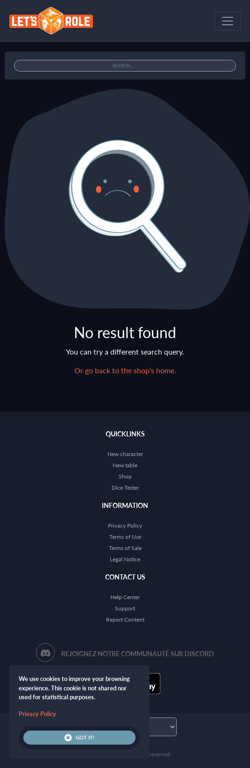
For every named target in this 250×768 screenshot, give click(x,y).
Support (125, 608)
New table (125, 465)
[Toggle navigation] (227, 21)
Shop (125, 476)
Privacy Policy (125, 525)
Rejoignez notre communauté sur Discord (137, 654)
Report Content (125, 619)
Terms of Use (125, 536)
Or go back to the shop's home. (125, 370)
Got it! (79, 737)
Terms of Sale (125, 547)
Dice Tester (125, 487)
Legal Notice (125, 559)
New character (125, 453)
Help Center (125, 597)
